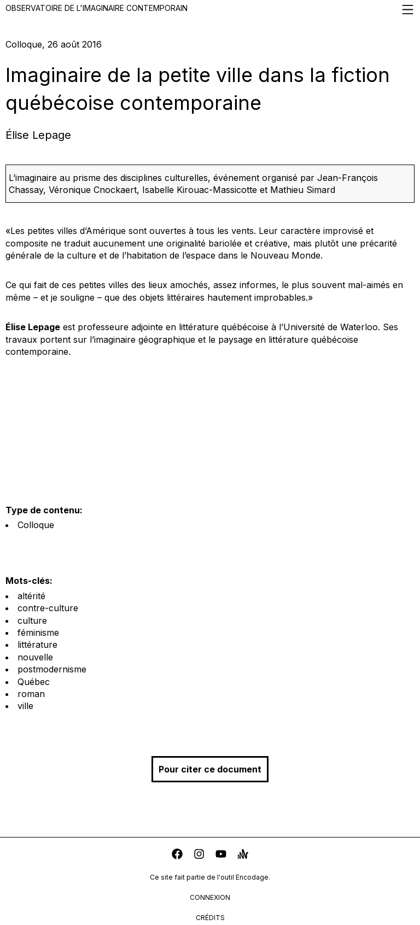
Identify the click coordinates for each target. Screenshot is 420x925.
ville (25, 705)
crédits (210, 918)
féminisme (38, 632)
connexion (210, 897)
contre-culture (48, 607)
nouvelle (35, 657)
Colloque (36, 524)
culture (32, 620)
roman (31, 693)
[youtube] (220, 855)
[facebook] (177, 855)
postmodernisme (52, 669)
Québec (34, 681)
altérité (31, 595)
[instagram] (199, 855)
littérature (37, 644)
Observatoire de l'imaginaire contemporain (210, 9)
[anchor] (242, 855)
